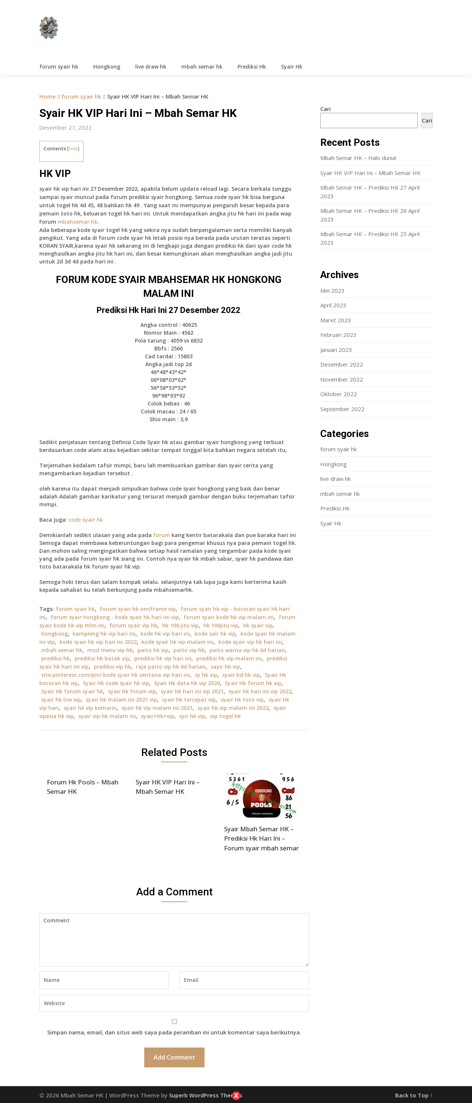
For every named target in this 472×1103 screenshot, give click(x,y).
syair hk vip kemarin (90, 707)
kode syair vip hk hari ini (250, 641)
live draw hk (150, 66)
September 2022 (342, 409)
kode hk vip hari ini (165, 633)
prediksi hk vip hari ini (162, 658)
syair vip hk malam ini (107, 716)
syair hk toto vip (242, 699)
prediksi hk (55, 658)
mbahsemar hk (77, 221)
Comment (174, 940)
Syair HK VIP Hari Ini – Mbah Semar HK (370, 173)
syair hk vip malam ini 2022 (233, 707)
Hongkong (106, 66)
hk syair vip (258, 625)
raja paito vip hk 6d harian (171, 666)
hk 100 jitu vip (180, 625)
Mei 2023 (332, 290)
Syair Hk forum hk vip (253, 683)
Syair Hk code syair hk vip (116, 683)
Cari (325, 108)
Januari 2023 (336, 349)
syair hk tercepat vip (189, 699)
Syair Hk (291, 66)
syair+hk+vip (157, 716)
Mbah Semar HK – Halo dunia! (358, 158)
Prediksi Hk (251, 66)
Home (47, 96)
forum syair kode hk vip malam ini (229, 617)
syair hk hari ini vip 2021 (192, 691)
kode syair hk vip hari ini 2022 (98, 641)
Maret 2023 (335, 320)
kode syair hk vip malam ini (178, 641)
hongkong (54, 633)
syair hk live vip (61, 699)
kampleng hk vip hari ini (104, 633)
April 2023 (333, 305)
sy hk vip (206, 674)
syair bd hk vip (241, 674)
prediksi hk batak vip (102, 658)
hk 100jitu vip (220, 625)
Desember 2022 (341, 364)
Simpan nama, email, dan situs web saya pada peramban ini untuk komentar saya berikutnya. (174, 1032)
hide (73, 148)
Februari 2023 (338, 334)
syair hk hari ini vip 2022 (260, 691)
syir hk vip (192, 716)
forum (161, 535)
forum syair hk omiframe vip (138, 608)
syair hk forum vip (132, 691)
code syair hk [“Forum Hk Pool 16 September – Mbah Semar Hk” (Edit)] (86, 519)
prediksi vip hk (112, 666)
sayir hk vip (225, 666)
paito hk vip (153, 650)
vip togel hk (225, 716)
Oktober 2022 (338, 394)
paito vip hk (189, 650)
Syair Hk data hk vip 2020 (187, 683)
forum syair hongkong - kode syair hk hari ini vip (115, 617)
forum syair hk (58, 66)
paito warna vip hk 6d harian (247, 650)
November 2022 (341, 379)
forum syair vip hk (133, 625)
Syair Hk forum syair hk (72, 691)
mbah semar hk (202, 66)
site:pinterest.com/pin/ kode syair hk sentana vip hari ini (115, 674)
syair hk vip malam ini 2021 (157, 707)
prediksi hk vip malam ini (229, 658)
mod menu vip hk (110, 650)
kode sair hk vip (215, 633)
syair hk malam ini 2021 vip (121, 699)
